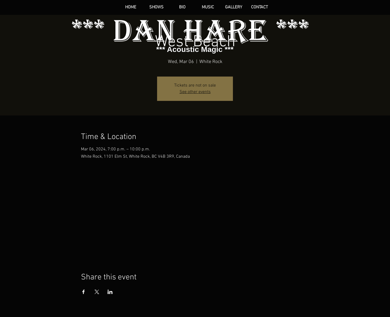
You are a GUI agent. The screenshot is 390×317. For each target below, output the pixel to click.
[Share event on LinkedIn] (110, 292)
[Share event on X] (96, 292)
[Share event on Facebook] (83, 292)
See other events (195, 92)
